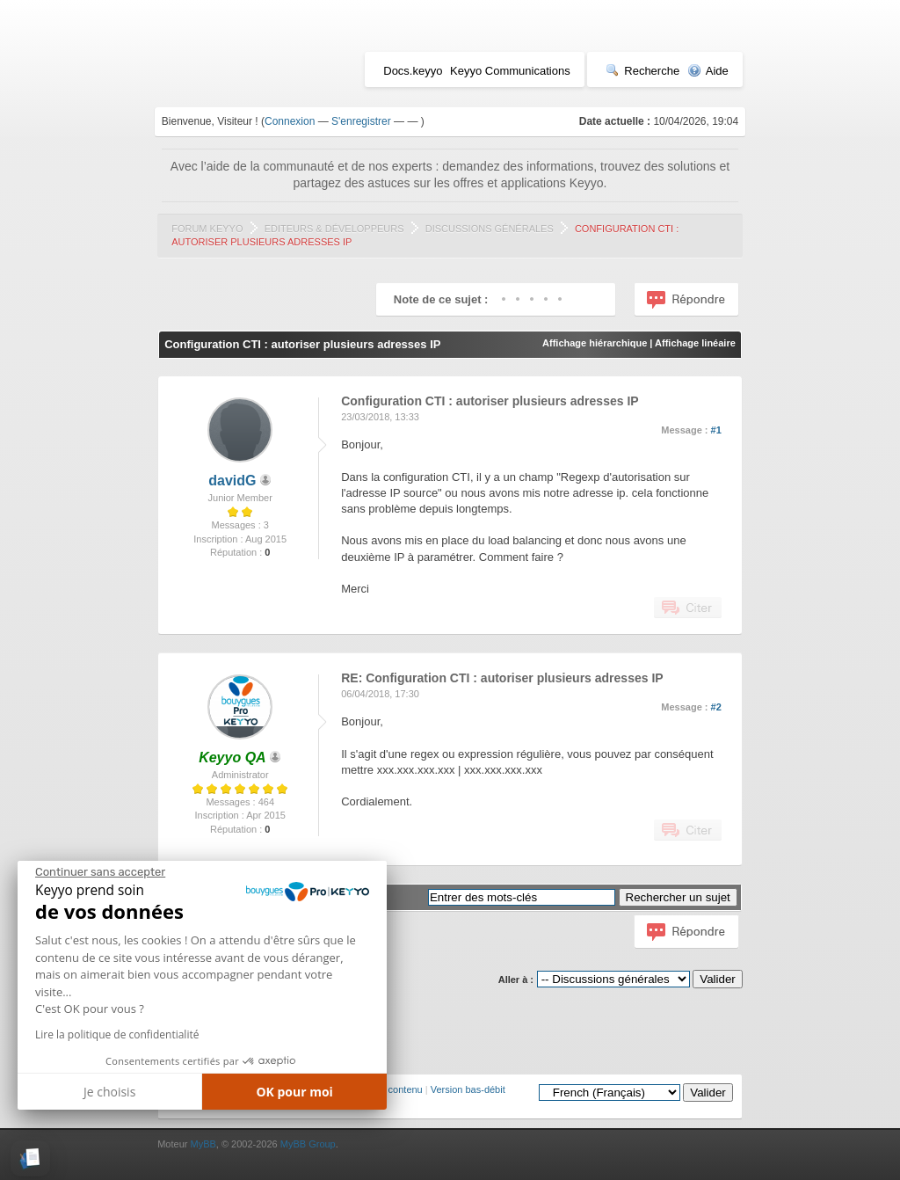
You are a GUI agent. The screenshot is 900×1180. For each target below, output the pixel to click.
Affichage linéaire (695, 343)
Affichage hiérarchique (594, 343)
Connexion (290, 121)
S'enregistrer (361, 121)
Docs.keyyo (412, 70)
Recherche (642, 70)
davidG (232, 480)
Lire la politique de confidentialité (117, 1034)
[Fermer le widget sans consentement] (100, 872)
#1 (716, 430)
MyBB (202, 1144)
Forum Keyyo (207, 228)
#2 (716, 707)
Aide (708, 70)
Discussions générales (489, 228)
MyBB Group (308, 1144)
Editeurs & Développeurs (334, 228)
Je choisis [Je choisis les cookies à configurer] (109, 1091)
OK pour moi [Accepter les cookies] (294, 1091)
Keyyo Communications (510, 70)
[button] (30, 1158)
